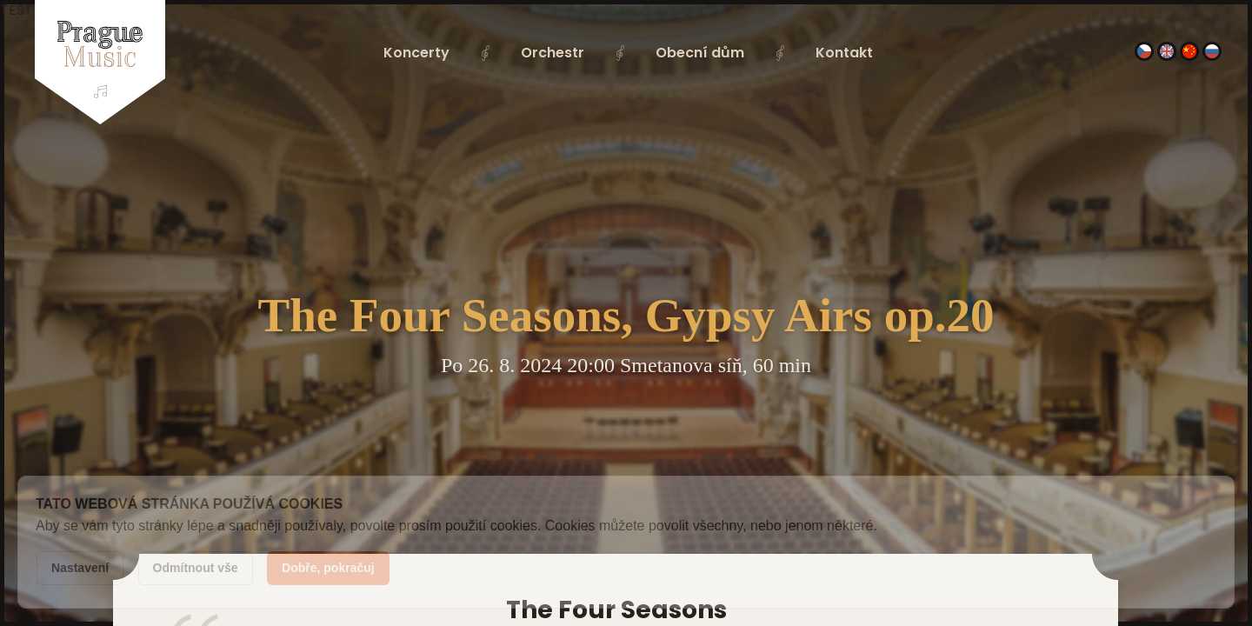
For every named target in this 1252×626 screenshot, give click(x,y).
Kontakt (844, 53)
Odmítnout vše (195, 568)
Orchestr (552, 53)
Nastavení (80, 568)
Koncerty (416, 53)
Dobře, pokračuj (328, 568)
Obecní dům (700, 53)
